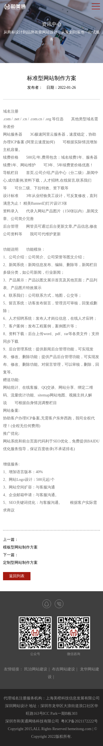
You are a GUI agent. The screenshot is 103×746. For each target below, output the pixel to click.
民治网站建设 (35, 669)
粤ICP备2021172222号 (79, 721)
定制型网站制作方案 (20, 563)
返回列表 (16, 576)
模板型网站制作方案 (20, 547)
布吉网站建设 (63, 669)
